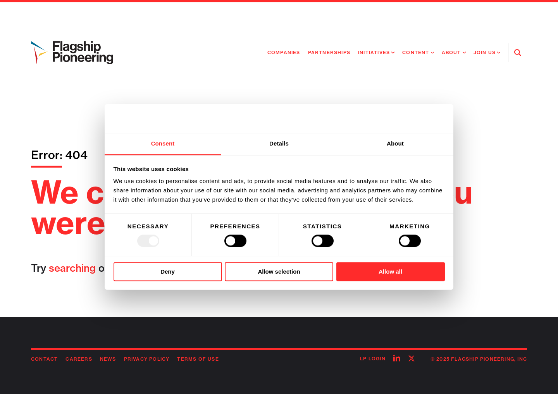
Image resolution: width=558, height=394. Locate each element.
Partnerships (329, 52)
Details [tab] (279, 143)
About (451, 52)
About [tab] (395, 143)
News (108, 359)
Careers (78, 359)
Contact (44, 359)
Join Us (485, 52)
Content (415, 52)
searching (72, 268)
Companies (283, 52)
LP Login (373, 358)
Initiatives (374, 52)
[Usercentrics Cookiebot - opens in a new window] (411, 118)
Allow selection (279, 271)
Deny (167, 271)
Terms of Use (198, 359)
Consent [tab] (163, 143)
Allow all (390, 271)
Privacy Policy (147, 359)
